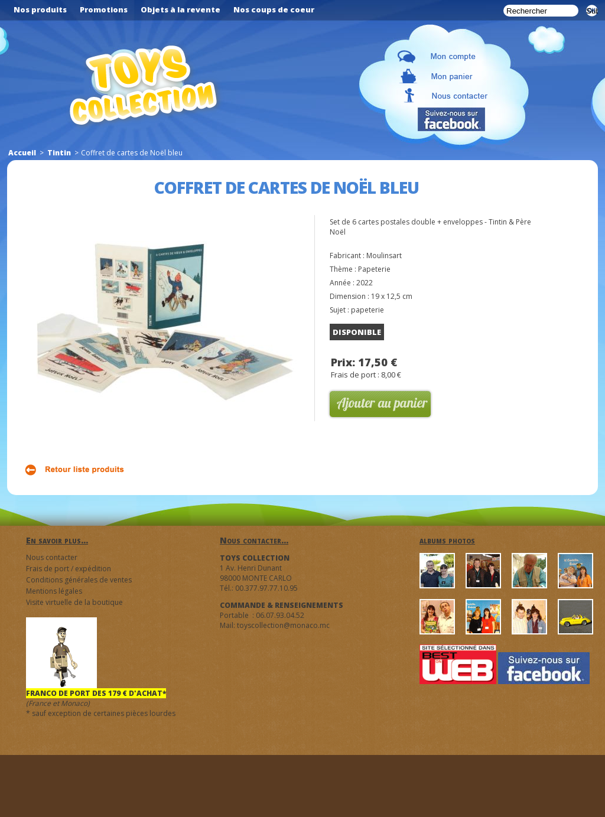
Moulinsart (384, 255)
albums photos (447, 540)
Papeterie (374, 269)
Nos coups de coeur (273, 9)
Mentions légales (54, 591)
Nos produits (40, 9)
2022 (364, 283)
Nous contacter (51, 557)
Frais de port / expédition (68, 569)
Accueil (22, 153)
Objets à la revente (180, 9)
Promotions (104, 9)
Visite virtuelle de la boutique (74, 602)
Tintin (59, 153)
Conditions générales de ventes (79, 580)
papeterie (367, 310)
